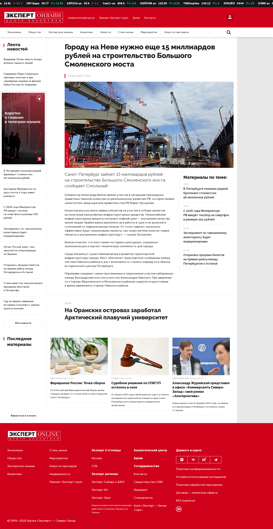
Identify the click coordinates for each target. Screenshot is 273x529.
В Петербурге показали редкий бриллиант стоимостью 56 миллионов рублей (22, 174)
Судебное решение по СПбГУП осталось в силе (136, 385)
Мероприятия (149, 32)
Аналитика (86, 32)
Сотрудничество (146, 466)
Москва (97, 458)
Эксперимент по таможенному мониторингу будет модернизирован (23, 232)
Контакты (150, 17)
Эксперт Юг (100, 489)
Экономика (14, 32)
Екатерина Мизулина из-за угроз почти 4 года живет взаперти (20, 192)
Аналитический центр (81, 17)
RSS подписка (185, 500)
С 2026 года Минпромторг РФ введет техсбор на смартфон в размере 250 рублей (21, 212)
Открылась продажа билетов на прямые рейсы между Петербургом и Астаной (21, 269)
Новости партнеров (176, 32)
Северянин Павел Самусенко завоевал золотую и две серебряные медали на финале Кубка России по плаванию (22, 79)
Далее (68, 303)
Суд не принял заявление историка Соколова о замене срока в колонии (22, 305)
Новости (105, 32)
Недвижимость (59, 474)
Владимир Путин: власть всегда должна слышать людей (23, 61)
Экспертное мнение (60, 32)
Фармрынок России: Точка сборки (77, 383)
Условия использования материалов (201, 477)
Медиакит (141, 489)
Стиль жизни (125, 32)
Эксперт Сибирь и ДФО (108, 482)
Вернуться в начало (23, 415)
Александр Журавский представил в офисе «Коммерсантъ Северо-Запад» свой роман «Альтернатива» (201, 389)
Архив (136, 17)
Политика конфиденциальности (198, 469)
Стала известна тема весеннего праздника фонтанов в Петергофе (23, 287)
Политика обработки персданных (199, 484)
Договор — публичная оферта (197, 492)
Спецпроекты (143, 497)
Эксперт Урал (101, 497)
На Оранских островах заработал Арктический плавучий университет (116, 314)
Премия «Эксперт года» (113, 17)
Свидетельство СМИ (148, 482)
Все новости (23, 323)
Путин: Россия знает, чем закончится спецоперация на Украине (20, 250)
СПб (95, 466)
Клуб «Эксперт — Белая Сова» (150, 508)
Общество (34, 32)
